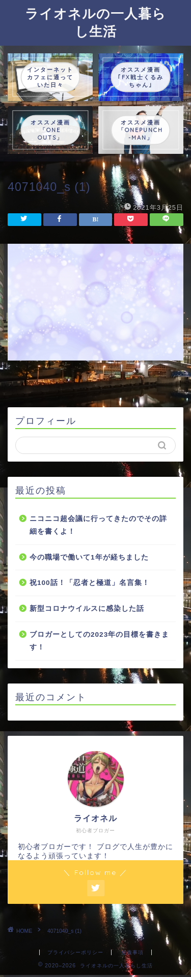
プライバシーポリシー (75, 952)
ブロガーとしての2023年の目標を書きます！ (99, 641)
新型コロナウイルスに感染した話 (87, 608)
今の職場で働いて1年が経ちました (89, 557)
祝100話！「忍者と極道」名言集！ (90, 583)
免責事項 (132, 952)
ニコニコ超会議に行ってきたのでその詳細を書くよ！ (98, 525)
